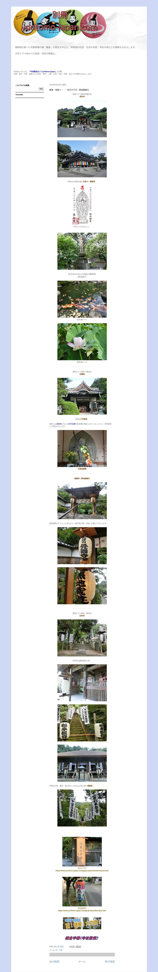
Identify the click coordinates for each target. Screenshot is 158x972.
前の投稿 (110, 961)
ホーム (82, 961)
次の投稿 (54, 961)
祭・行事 (59, 950)
